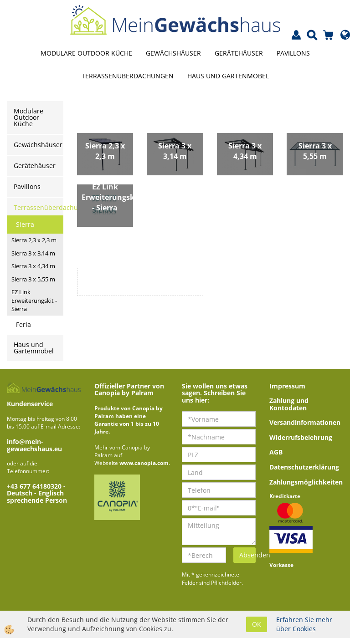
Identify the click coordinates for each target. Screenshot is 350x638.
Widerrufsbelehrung (300, 437)
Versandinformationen (304, 422)
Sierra (25, 224)
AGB (276, 452)
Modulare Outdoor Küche (86, 53)
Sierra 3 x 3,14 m (33, 253)
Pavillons (293, 53)
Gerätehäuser (239, 53)
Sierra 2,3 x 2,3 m (34, 240)
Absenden (247, 555)
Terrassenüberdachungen (128, 75)
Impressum (287, 386)
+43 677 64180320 (35, 486)
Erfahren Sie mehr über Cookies (304, 624)
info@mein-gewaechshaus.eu (34, 445)
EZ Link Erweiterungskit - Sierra (34, 300)
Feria (23, 324)
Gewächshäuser (173, 53)
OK (256, 624)
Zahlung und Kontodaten (289, 404)
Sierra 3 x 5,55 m (33, 279)
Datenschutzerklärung (304, 467)
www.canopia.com (144, 463)
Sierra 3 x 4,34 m (33, 266)
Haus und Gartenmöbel (228, 75)
